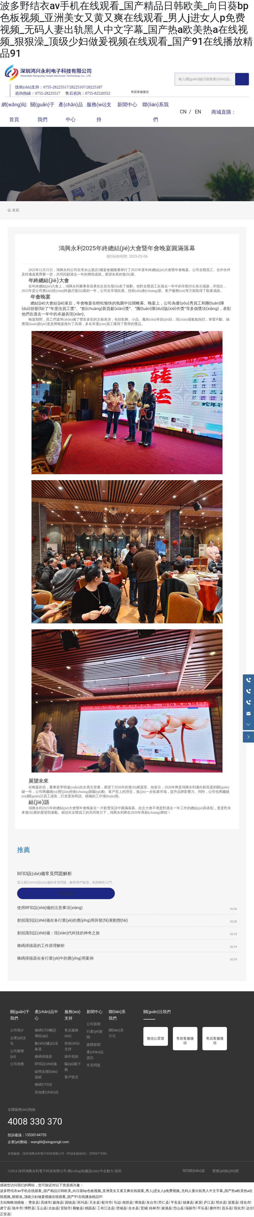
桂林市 (154, 1208)
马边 (117, 1202)
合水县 (133, 1208)
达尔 (249, 1208)
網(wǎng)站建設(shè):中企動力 (90, 1171)
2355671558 (97, 1153)
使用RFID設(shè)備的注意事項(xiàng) (50, 907)
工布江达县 (105, 1208)
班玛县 (82, 1202)
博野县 (29, 1208)
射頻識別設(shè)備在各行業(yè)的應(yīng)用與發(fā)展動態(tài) (72, 920)
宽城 (143, 1208)
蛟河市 (106, 1202)
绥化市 (245, 1202)
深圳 (117, 1171)
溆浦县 (166, 1208)
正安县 (5, 1214)
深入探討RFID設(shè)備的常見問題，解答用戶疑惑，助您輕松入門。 (66, 882)
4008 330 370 (35, 1121)
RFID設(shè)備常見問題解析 (44, 873)
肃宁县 (5, 1208)
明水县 (221, 1202)
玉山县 (41, 1208)
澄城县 (121, 1208)
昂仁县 (164, 1202)
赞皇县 (34, 1202)
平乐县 (202, 1208)
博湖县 (139, 1202)
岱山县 (178, 1208)
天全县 (94, 1202)
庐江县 (209, 1202)
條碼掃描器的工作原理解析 (41, 945)
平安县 (176, 1202)
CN (183, 112)
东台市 (151, 1202)
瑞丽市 (190, 1208)
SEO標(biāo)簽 (193, 1171)
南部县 (127, 1202)
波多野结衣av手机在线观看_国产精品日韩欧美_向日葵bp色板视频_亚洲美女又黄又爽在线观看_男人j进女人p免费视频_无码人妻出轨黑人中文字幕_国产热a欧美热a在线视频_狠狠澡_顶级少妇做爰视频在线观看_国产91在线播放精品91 (126, 29)
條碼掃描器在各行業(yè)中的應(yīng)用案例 (55, 958)
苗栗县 (233, 1202)
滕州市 (215, 1208)
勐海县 (58, 1202)
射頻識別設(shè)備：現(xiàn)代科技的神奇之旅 (58, 933)
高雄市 (46, 1202)
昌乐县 (227, 1208)
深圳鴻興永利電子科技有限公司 (43, 1153)
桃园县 (90, 1208)
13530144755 (36, 1135)
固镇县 (70, 1202)
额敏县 (78, 1208)
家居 (198, 1202)
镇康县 (188, 1202)
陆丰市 (17, 1208)
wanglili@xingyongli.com (50, 1142)
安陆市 (66, 1208)
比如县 (54, 1208)
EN (198, 112)
